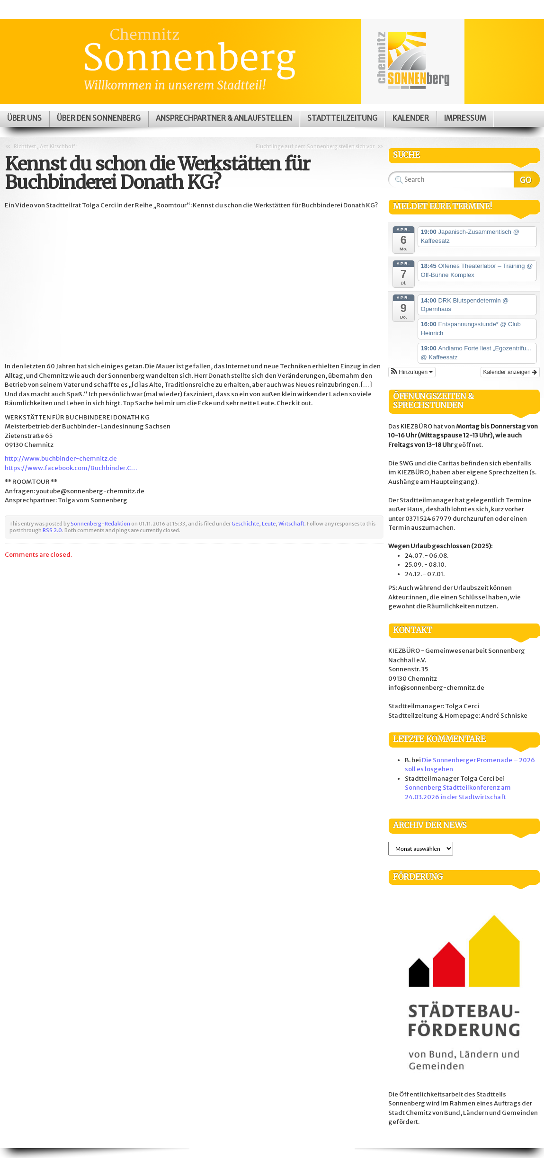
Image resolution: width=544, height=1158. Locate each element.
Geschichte (245, 523)
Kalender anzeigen (510, 372)
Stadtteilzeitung (342, 118)
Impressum (465, 118)
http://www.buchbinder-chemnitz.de (61, 458)
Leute (269, 523)
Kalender (410, 118)
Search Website (527, 179)
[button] (412, 372)
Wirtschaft (291, 523)
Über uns (24, 118)
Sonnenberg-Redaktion (100, 523)
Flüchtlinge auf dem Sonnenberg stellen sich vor (315, 146)
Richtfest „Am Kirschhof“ (45, 146)
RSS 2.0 (52, 530)
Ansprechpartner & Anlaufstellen (224, 118)
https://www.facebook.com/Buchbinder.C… (71, 468)
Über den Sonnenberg (99, 118)
